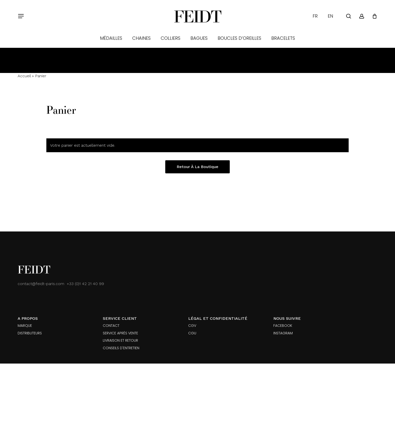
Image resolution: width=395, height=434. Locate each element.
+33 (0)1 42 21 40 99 (85, 283)
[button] (21, 16)
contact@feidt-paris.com (41, 283)
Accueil (24, 75)
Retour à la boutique (197, 166)
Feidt (197, 16)
